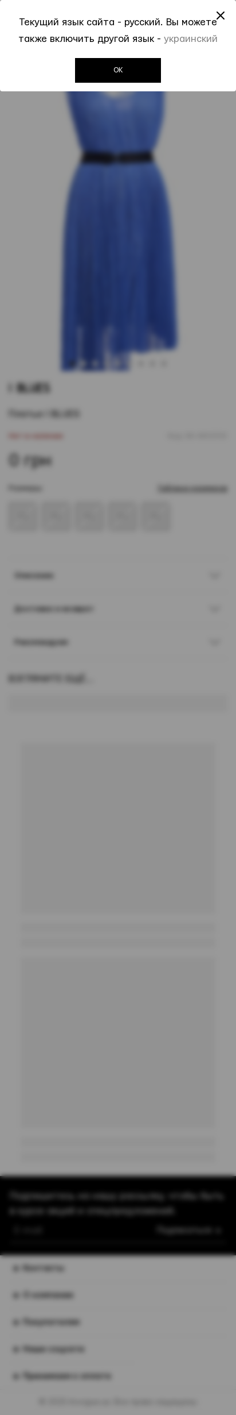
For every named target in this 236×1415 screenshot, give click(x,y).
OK (118, 70)
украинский (191, 39)
